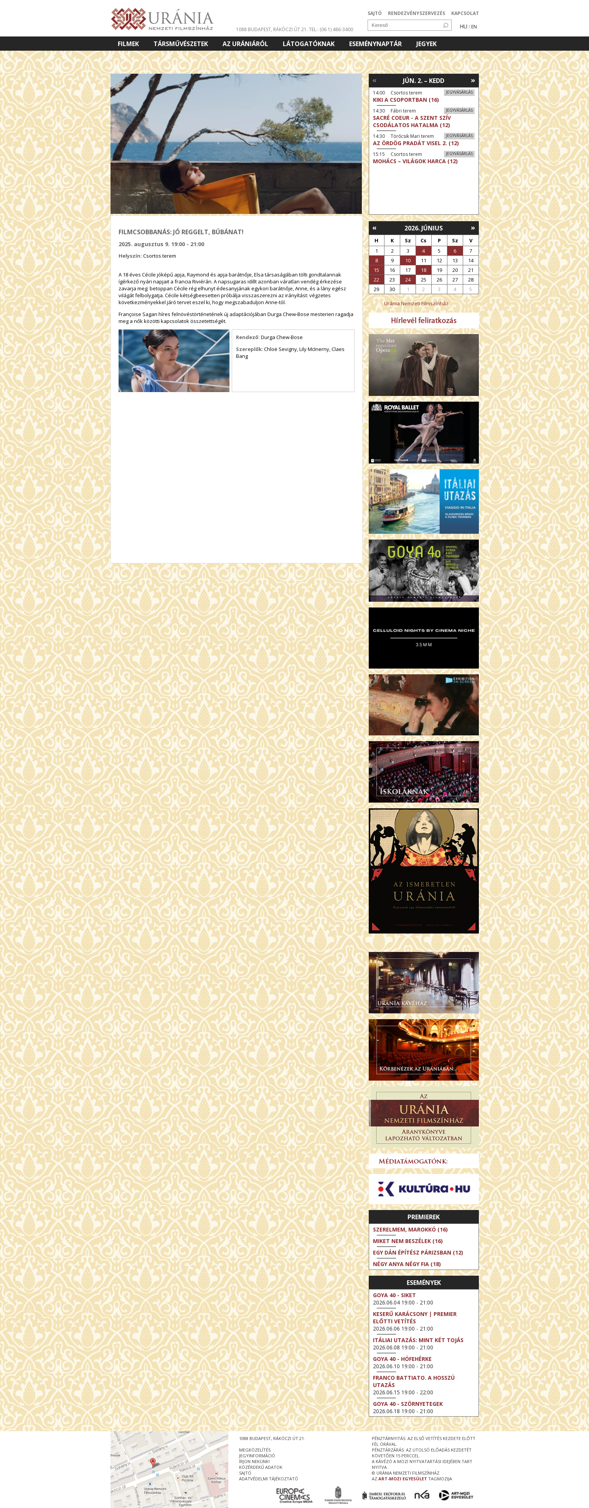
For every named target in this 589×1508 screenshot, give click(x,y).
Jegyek (426, 44)
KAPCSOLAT (465, 13)
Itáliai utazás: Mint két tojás (418, 1340)
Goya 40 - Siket (394, 1295)
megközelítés (255, 1450)
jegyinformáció (257, 1455)
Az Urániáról (245, 44)
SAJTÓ (375, 13)
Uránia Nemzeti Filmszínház (416, 303)
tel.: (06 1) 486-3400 (331, 29)
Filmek (128, 44)
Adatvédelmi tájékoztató (268, 1479)
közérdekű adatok (260, 1467)
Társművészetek (180, 44)
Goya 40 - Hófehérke (402, 1358)
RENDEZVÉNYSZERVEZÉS (416, 13)
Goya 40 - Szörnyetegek (408, 1403)
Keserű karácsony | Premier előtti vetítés (415, 1317)
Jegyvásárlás (459, 92)
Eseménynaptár (375, 44)
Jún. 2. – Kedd (423, 80)
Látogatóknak (309, 44)
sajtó (245, 1473)
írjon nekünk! (254, 1461)
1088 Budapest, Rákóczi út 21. (272, 29)
